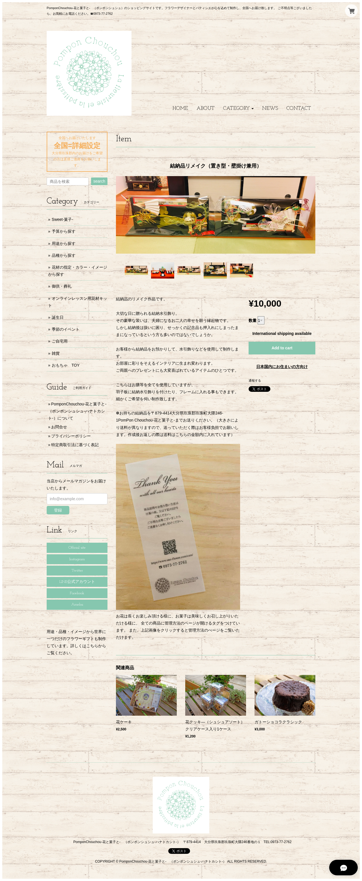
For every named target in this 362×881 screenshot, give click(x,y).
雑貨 (56, 353)
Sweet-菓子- (62, 219)
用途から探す (64, 243)
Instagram (77, 559)
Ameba (77, 604)
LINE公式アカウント (77, 582)
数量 (253, 320)
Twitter (77, 570)
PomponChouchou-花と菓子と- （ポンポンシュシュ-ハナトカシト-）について (79, 411)
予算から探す (64, 231)
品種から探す (64, 255)
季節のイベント (65, 329)
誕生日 (58, 317)
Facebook (77, 593)
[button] (238, 108)
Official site (77, 548)
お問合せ (59, 427)
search (99, 181)
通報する (255, 380)
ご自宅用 (60, 341)
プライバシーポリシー (71, 436)
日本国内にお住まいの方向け (282, 366)
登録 (58, 510)
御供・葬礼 (62, 286)
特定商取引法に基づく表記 (75, 444)
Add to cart (282, 348)
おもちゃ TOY (66, 365)
